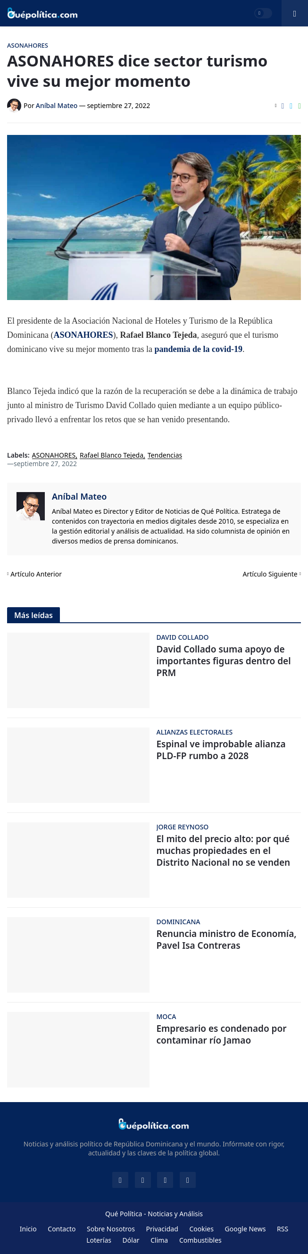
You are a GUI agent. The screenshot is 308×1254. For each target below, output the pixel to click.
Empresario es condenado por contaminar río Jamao (222, 1034)
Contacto (61, 1228)
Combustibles (200, 1240)
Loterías (98, 1240)
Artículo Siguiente (270, 573)
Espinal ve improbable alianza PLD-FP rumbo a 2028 (221, 749)
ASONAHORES (83, 335)
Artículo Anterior (36, 573)
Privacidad (162, 1228)
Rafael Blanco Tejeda (111, 455)
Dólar (131, 1240)
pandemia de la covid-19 (198, 349)
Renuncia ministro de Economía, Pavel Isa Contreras (227, 939)
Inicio (28, 1228)
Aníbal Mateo (79, 496)
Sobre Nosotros (111, 1228)
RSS (282, 1228)
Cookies (201, 1228)
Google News (245, 1228)
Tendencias (165, 455)
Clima (159, 1240)
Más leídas (33, 615)
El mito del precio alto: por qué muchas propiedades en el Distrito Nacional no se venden (224, 850)
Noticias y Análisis (175, 1213)
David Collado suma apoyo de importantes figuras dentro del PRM (224, 661)
